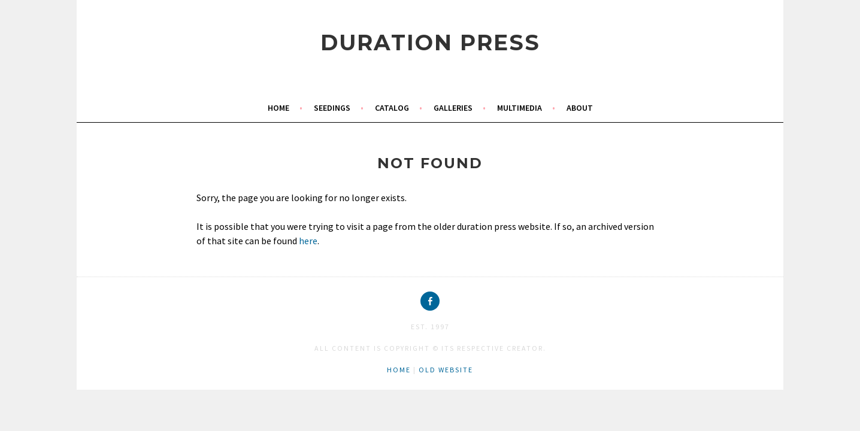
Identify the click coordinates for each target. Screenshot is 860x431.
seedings (332, 107)
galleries (453, 107)
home (278, 107)
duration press (430, 42)
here (308, 241)
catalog (392, 107)
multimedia (519, 107)
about (580, 107)
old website (446, 369)
